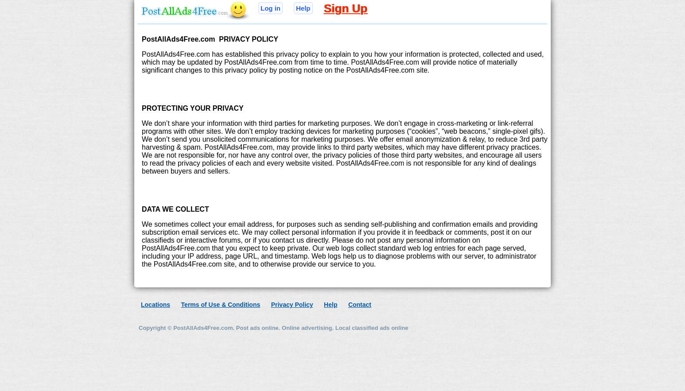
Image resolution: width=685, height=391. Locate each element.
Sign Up (345, 8)
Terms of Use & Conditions (221, 304)
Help (303, 8)
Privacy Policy (292, 304)
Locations (155, 304)
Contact (359, 304)
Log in (270, 8)
